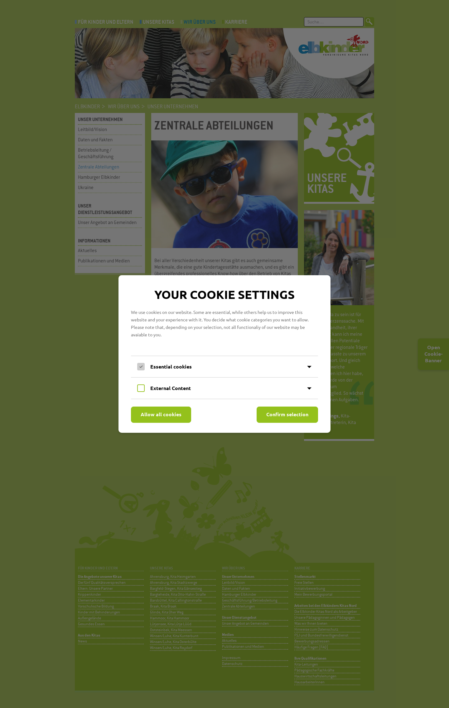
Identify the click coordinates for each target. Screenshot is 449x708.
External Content (170, 388)
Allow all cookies (161, 414)
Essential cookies (171, 366)
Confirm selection (287, 414)
